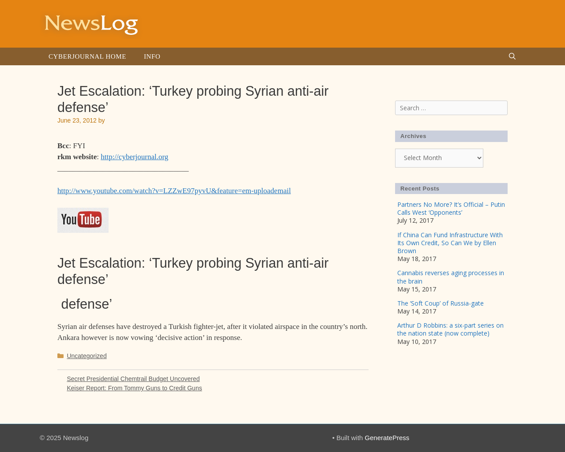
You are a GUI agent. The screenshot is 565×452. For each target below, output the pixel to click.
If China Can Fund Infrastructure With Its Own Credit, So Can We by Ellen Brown (450, 243)
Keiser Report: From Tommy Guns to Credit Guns (134, 388)
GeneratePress (387, 437)
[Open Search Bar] (512, 56)
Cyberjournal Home (87, 56)
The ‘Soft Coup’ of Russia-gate (440, 303)
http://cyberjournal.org (134, 157)
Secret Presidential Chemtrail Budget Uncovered (133, 378)
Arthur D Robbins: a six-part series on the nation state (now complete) (450, 329)
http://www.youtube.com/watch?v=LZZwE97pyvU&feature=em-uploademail (174, 191)
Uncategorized (86, 355)
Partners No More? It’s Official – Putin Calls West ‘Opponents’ (451, 208)
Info (152, 56)
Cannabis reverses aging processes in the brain (450, 277)
